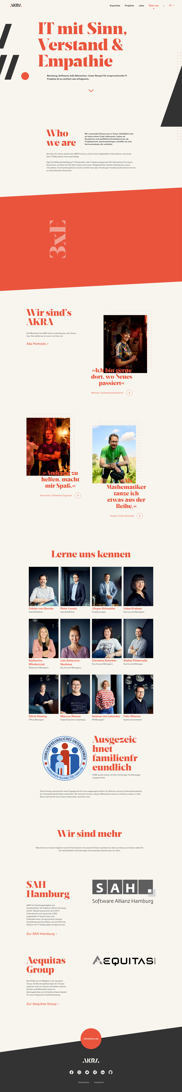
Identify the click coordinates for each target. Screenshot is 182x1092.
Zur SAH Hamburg (40, 934)
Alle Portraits (36, 344)
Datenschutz (83, 1082)
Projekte (129, 5)
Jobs (141, 5)
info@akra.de (91, 1038)
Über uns (154, 5)
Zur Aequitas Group (41, 1004)
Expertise (115, 5)
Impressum (99, 1082)
